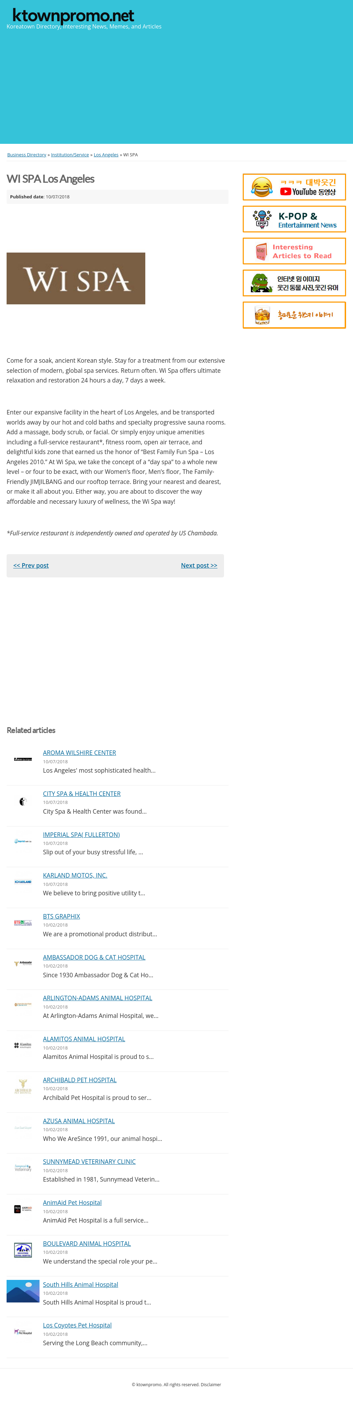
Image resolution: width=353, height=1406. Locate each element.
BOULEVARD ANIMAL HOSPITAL (87, 1244)
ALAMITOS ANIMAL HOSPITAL (84, 1039)
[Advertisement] (176, 86)
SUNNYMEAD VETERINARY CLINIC (89, 1162)
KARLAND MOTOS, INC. (75, 875)
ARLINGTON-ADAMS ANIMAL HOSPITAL (97, 998)
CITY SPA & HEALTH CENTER (82, 794)
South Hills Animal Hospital (80, 1285)
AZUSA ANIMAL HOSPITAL (79, 1121)
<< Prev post (31, 565)
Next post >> (199, 565)
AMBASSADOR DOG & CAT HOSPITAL (94, 957)
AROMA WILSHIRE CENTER (79, 753)
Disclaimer (211, 1385)
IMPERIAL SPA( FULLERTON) (81, 835)
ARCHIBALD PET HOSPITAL (80, 1080)
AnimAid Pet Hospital (72, 1203)
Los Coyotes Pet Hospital (77, 1325)
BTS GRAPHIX (61, 916)
